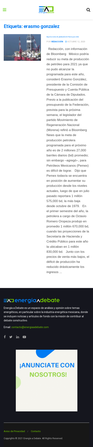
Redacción (57, 41)
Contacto (36, 431)
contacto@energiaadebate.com (30, 327)
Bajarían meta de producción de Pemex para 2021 (62, 37)
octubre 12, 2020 (75, 41)
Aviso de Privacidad (14, 431)
